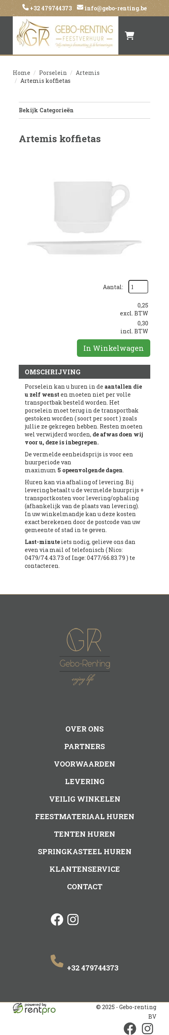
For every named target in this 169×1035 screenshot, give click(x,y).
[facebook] (57, 926)
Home (21, 72)
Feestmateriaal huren (84, 816)
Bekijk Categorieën (84, 110)
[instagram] (73, 926)
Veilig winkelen (84, 799)
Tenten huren (84, 834)
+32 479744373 (50, 8)
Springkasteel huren (85, 851)
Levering (84, 781)
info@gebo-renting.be (115, 8)
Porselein (53, 72)
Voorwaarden (84, 764)
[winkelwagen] (129, 35)
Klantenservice (84, 869)
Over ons (84, 729)
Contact (84, 886)
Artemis (88, 72)
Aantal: (113, 287)
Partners (84, 746)
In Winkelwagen (113, 348)
